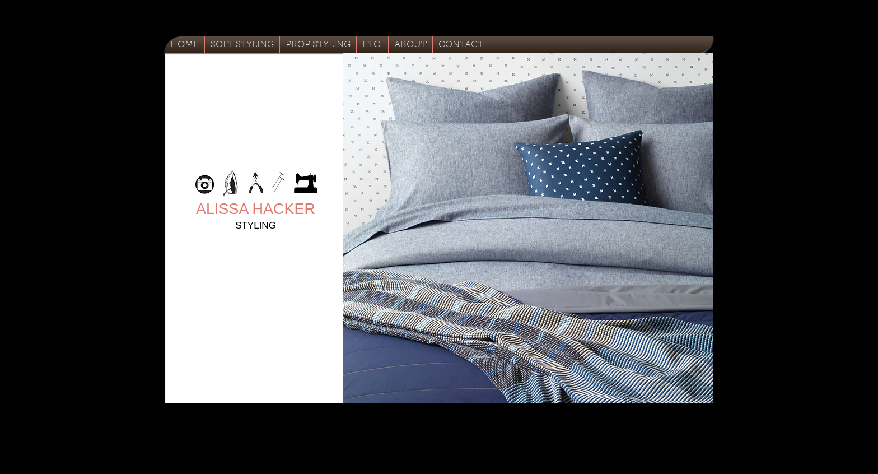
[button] (528, 228)
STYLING (255, 225)
